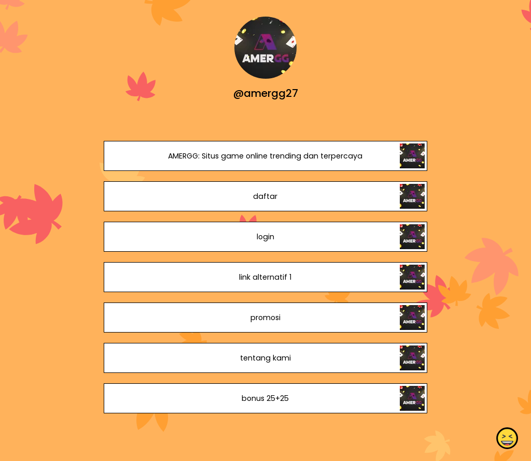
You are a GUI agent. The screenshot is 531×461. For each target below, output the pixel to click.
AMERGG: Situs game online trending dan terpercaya (265, 156)
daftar (265, 196)
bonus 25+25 (265, 398)
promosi (265, 317)
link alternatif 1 (265, 277)
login (265, 237)
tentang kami (265, 358)
